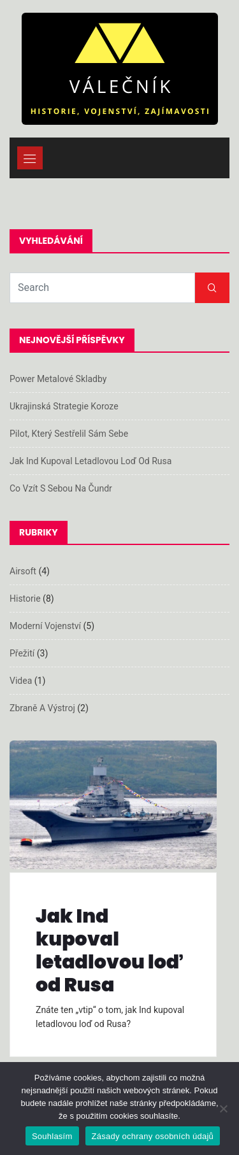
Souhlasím (52, 1136)
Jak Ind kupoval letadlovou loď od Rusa (90, 461)
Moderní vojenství (45, 626)
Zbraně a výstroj (42, 708)
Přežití (22, 653)
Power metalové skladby (58, 379)
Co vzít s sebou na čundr (61, 488)
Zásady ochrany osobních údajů (153, 1136)
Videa (21, 681)
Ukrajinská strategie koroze (64, 406)
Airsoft (23, 571)
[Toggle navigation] (30, 158)
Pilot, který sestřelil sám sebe (69, 434)
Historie (25, 598)
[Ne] (223, 1108)
